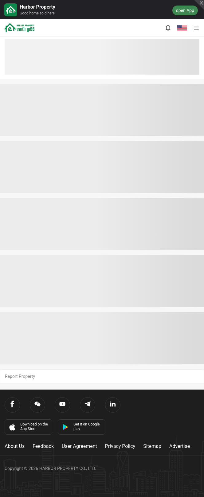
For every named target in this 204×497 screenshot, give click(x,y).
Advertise (179, 446)
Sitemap (152, 446)
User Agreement (79, 446)
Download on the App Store (28, 426)
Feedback (43, 446)
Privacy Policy (120, 446)
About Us (15, 446)
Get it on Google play (81, 426)
